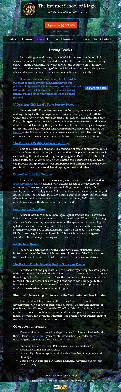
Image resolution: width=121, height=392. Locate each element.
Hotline (52, 39)
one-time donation (61, 31)
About (14, 39)
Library (84, 39)
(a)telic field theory (26, 244)
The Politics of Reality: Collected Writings (41, 143)
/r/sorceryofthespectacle (27, 183)
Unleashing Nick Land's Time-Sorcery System (44, 104)
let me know (36, 336)
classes (76, 284)
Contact (105, 39)
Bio (94, 39)
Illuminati (68, 39)
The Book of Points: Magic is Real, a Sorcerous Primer (49, 264)
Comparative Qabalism (29, 209)
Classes (27, 39)
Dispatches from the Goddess (33, 174)
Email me (61, 90)
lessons (17, 132)
